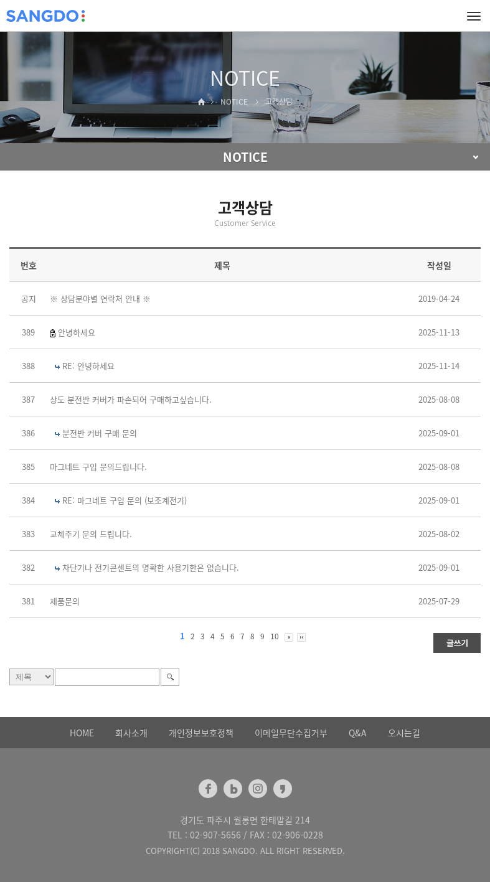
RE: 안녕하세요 (88, 366)
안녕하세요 (76, 332)
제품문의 (65, 601)
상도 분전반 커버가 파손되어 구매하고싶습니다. (131, 399)
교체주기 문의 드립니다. (91, 534)
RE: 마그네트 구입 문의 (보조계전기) (124, 500)
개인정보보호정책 (201, 732)
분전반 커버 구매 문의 (99, 433)
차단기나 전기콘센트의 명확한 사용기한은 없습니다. (150, 567)
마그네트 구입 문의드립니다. (98, 466)
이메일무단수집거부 (291, 732)
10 (274, 636)
